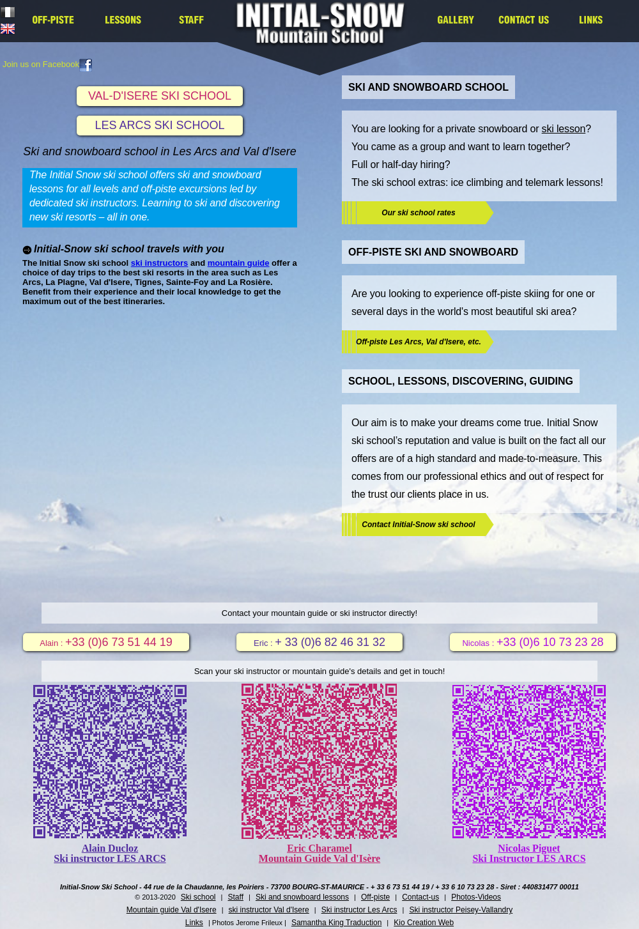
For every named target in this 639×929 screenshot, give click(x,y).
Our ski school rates (418, 212)
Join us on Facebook (47, 64)
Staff (235, 897)
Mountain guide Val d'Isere (172, 909)
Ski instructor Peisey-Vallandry (460, 909)
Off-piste (375, 897)
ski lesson (564, 128)
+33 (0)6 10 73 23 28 (550, 642)
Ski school (198, 897)
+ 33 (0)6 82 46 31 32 (330, 642)
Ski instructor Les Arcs (359, 909)
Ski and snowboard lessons (302, 897)
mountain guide (239, 263)
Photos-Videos (476, 897)
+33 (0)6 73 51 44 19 (119, 642)
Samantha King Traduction (336, 922)
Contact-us (420, 897)
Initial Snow (324, 31)
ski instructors (160, 263)
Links (194, 922)
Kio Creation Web (424, 922)
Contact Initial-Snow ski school (418, 524)
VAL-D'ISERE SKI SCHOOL (159, 95)
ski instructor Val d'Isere (269, 909)
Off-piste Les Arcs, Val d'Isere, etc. (418, 341)
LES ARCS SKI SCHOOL (159, 125)
